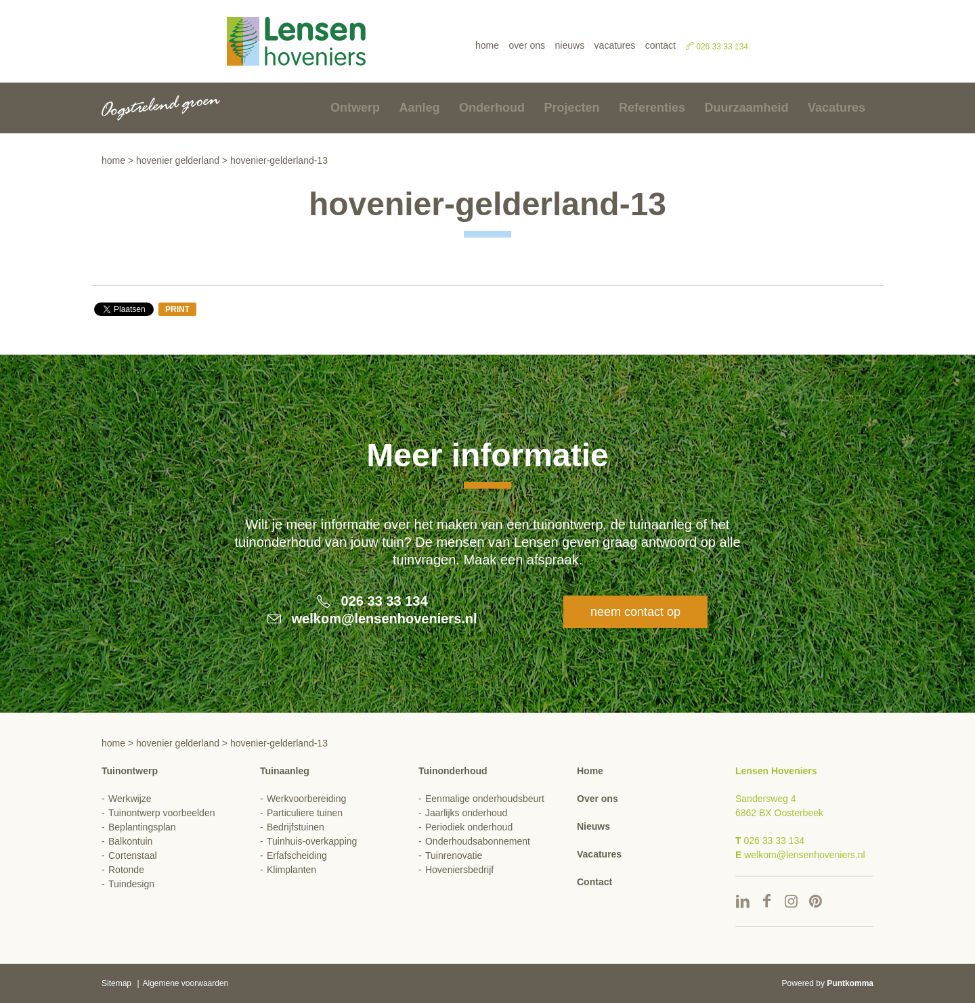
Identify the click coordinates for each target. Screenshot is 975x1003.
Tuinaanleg (284, 770)
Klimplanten (291, 869)
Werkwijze (130, 798)
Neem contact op (635, 612)
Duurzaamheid (746, 107)
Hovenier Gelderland (177, 160)
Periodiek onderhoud (469, 827)
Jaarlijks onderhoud (466, 812)
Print (177, 309)
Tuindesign (131, 883)
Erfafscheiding (297, 855)
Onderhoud (492, 107)
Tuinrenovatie (453, 855)
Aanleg (419, 107)
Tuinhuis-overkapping (312, 841)
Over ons (526, 45)
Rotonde (126, 869)
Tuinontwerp (130, 770)
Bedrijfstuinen (295, 827)
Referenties (652, 107)
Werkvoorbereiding (306, 798)
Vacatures (615, 45)
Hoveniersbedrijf (459, 869)
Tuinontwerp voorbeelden (161, 812)
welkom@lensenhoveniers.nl (384, 618)
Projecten (571, 107)
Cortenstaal (132, 855)
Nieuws (570, 45)
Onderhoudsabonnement (477, 841)
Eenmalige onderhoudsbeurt (484, 798)
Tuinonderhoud (453, 770)
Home (487, 45)
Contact (660, 45)
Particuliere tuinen (305, 812)
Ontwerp (355, 107)
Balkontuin (130, 841)
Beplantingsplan (142, 827)
